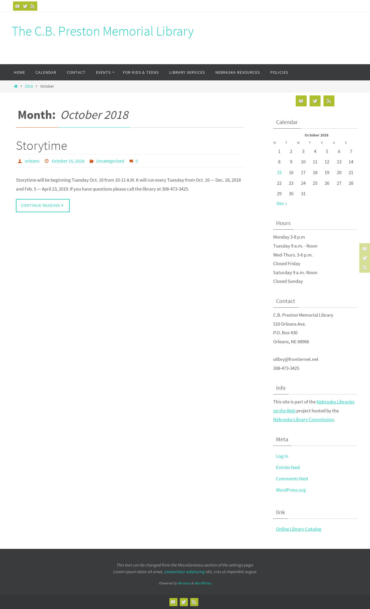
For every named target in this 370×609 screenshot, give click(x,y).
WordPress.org (291, 490)
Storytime (41, 145)
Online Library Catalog (298, 529)
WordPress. (203, 583)
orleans (32, 161)
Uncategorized (110, 161)
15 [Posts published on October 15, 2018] (279, 172)
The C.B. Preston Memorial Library (103, 31)
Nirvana (184, 583)
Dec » (282, 203)
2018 (29, 86)
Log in (282, 456)
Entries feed (288, 467)
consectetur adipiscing (184, 571)
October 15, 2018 (68, 161)
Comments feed (292, 478)
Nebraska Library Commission (303, 419)
